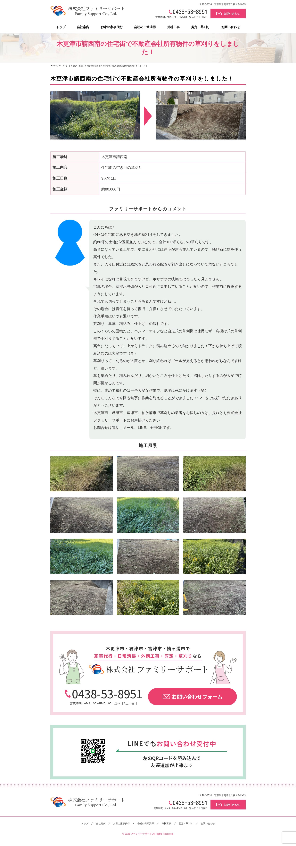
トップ (60, 27)
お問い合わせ (228, 13)
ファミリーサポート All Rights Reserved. (152, 834)
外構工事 (173, 27)
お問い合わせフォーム (192, 696)
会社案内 (83, 27)
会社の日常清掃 (145, 27)
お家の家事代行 (112, 27)
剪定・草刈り (200, 27)
